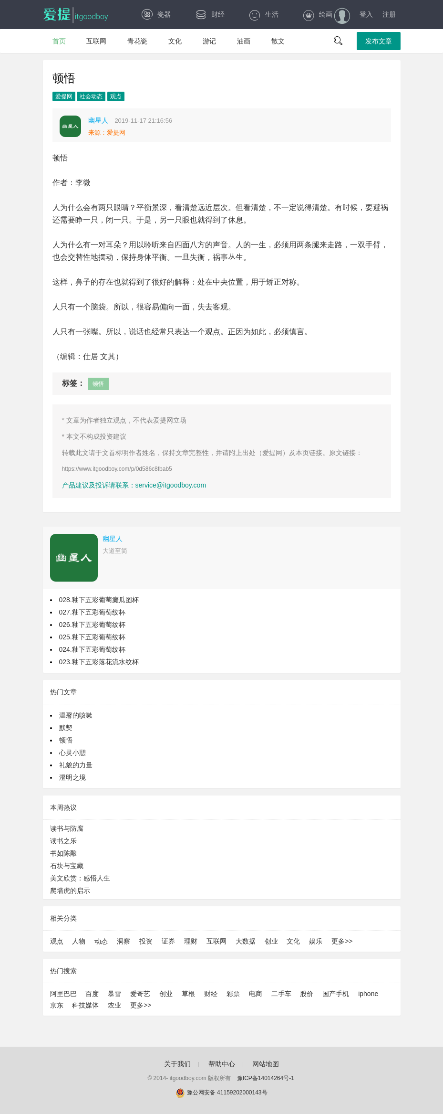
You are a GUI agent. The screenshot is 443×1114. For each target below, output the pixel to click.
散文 (278, 41)
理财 (190, 941)
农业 (114, 1005)
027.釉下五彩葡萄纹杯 (92, 612)
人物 (78, 941)
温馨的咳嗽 (76, 715)
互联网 (96, 41)
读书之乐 (63, 841)
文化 (175, 41)
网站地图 (265, 1064)
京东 (56, 1005)
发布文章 (378, 41)
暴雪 (114, 993)
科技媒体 (85, 1005)
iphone (368, 993)
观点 (116, 96)
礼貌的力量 (76, 765)
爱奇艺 (140, 993)
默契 (65, 728)
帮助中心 (221, 1064)
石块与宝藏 (66, 866)
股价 (306, 993)
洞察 (123, 941)
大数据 (246, 941)
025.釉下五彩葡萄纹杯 (92, 637)
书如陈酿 (63, 853)
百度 (92, 993)
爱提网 (63, 96)
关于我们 (177, 1064)
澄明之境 (72, 777)
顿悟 (98, 384)
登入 (366, 14)
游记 (209, 41)
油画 (243, 41)
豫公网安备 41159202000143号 (221, 1092)
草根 (188, 993)
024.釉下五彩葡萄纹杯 (92, 649)
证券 (168, 941)
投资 (146, 941)
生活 (263, 14)
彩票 (233, 993)
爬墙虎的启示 (70, 890)
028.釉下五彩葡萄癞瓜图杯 (99, 600)
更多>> (341, 941)
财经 (210, 14)
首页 (59, 41)
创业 (271, 941)
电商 (255, 993)
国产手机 (335, 993)
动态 (101, 941)
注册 (389, 14)
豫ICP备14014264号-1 (265, 1078)
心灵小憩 (72, 752)
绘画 (317, 14)
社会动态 (91, 96)
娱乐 (315, 941)
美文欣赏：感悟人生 (80, 878)
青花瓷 (137, 41)
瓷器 (156, 14)
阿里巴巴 (63, 993)
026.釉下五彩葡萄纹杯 (92, 624)
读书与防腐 (66, 828)
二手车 (281, 993)
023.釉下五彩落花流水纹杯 (99, 662)
